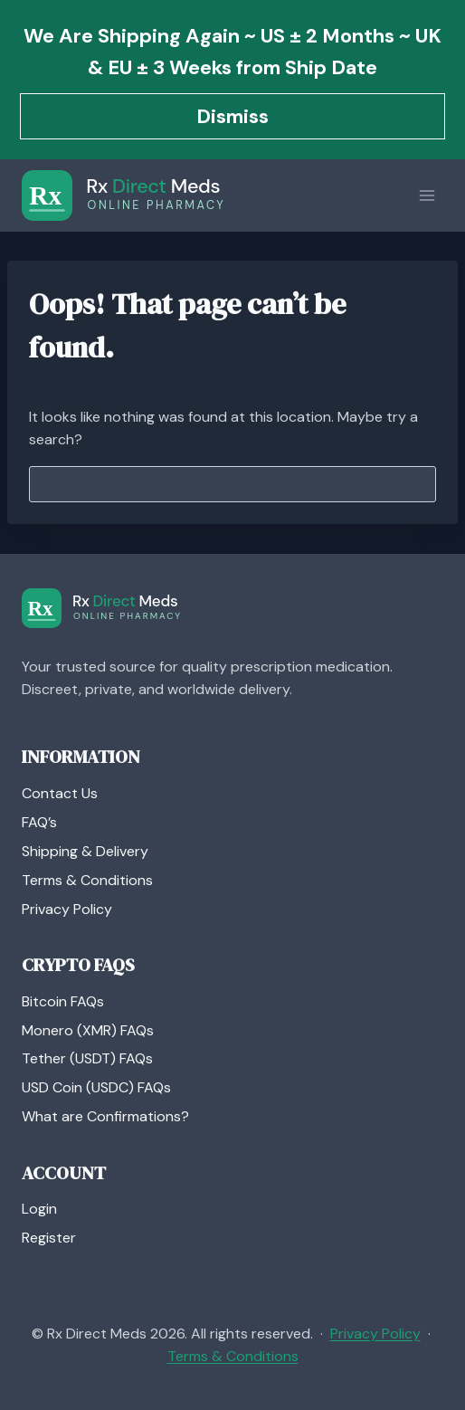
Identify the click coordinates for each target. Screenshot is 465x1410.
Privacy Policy (67, 909)
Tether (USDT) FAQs (87, 1058)
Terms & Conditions (87, 880)
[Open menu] (426, 195)
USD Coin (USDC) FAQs (96, 1087)
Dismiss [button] (232, 116)
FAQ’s (39, 822)
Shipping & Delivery (85, 851)
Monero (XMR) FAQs (88, 1030)
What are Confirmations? (105, 1116)
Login (39, 1208)
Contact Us (60, 793)
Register (49, 1237)
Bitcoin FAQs (63, 1001)
